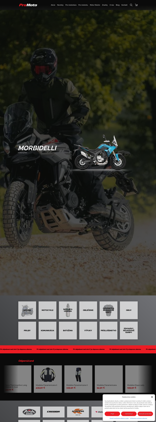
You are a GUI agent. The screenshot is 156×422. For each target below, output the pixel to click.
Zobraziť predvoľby (145, 414)
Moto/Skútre (95, 5)
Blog (117, 5)
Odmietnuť (129, 414)
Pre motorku (83, 5)
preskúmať (25, 158)
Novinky (60, 5)
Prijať (112, 414)
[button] (152, 397)
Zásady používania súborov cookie (119, 418)
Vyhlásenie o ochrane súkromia (138, 418)
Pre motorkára (70, 5)
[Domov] (27, 6)
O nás (112, 5)
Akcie (53, 5)
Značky (105, 5)
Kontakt (124, 5)
